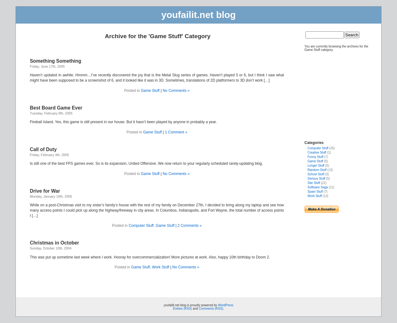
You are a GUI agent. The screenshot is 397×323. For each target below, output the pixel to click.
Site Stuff (314, 183)
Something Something (55, 61)
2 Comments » (189, 225)
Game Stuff (150, 90)
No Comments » (176, 90)
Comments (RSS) (211, 308)
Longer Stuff (316, 165)
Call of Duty (43, 149)
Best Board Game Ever (56, 107)
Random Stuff (317, 170)
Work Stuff (160, 267)
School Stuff (316, 174)
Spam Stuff (315, 191)
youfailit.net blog (198, 15)
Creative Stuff (317, 152)
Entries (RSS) (182, 308)
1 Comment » (176, 132)
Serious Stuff (316, 178)
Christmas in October (54, 242)
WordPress (225, 305)
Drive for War (45, 191)
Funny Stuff (315, 157)
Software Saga (318, 187)
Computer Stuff (141, 225)
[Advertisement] (323, 93)
